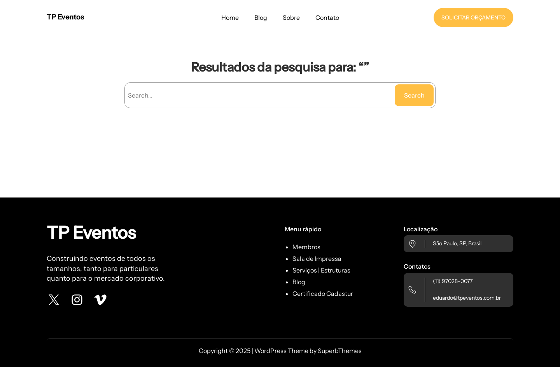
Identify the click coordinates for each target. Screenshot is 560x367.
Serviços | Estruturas (321, 270)
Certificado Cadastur (322, 293)
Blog (298, 282)
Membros (306, 247)
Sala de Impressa (316, 258)
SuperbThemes (340, 351)
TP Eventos (65, 17)
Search (414, 95)
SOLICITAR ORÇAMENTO (473, 17)
